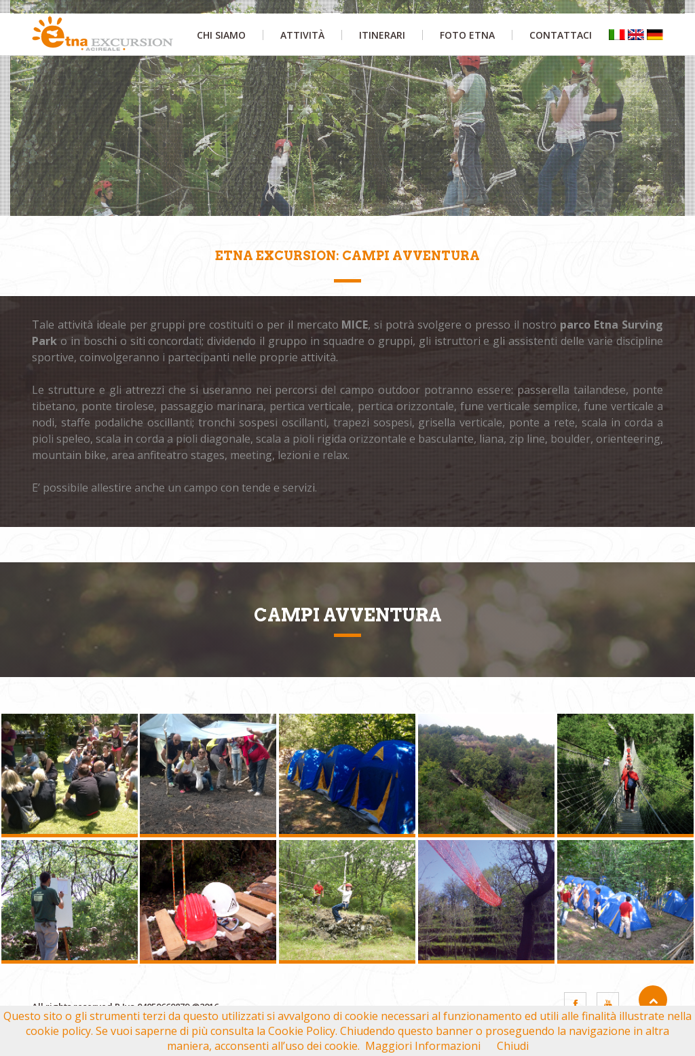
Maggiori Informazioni (423, 1045)
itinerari (382, 35)
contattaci (560, 35)
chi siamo (221, 35)
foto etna (467, 35)
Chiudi (513, 1045)
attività (302, 35)
